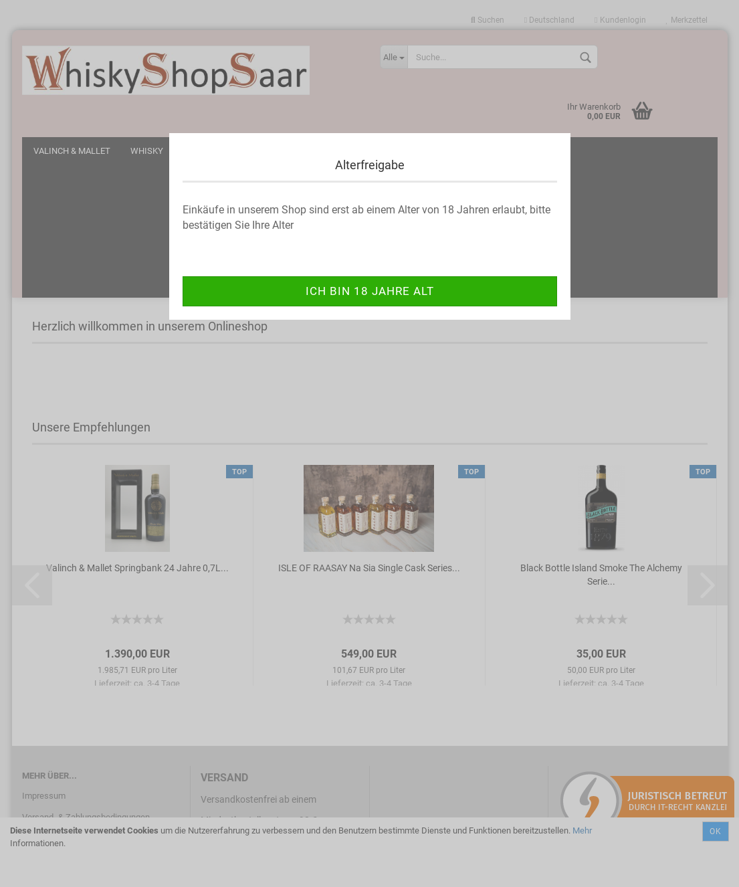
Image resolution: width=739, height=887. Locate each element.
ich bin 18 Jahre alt (370, 291)
